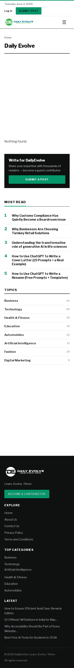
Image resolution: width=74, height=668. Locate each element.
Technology (13, 309)
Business (11, 300)
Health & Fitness (17, 318)
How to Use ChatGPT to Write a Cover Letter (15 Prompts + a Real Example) (38, 260)
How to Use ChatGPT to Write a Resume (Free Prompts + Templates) (40, 276)
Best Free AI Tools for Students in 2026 (30, 637)
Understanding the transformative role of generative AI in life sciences (39, 245)
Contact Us (11, 526)
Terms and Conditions (18, 539)
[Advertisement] (37, 96)
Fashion (10, 352)
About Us (10, 519)
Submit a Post (37, 179)
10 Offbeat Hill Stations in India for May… (31, 619)
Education (12, 326)
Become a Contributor (27, 493)
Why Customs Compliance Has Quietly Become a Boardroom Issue (39, 217)
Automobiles (14, 335)
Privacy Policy (13, 533)
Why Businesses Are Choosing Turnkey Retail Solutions (35, 231)
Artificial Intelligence (20, 343)
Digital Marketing (17, 360)
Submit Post (28, 10)
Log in (8, 10)
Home (7, 37)
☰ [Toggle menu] (64, 22)
